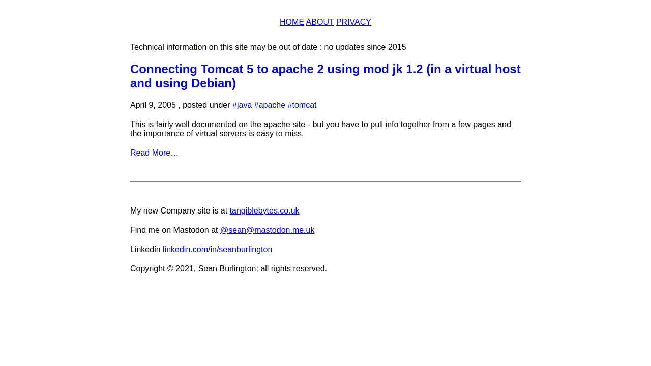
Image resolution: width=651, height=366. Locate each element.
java (244, 105)
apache (272, 105)
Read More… (154, 152)
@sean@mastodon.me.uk (267, 230)
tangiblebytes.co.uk (265, 210)
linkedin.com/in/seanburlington (217, 249)
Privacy (353, 22)
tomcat (304, 105)
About (320, 22)
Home (292, 22)
